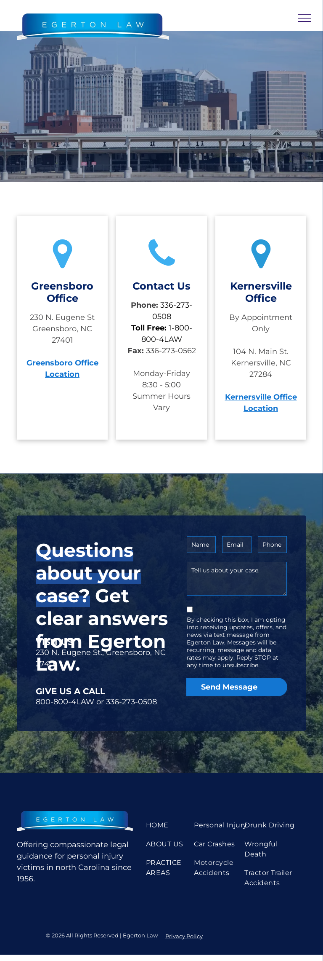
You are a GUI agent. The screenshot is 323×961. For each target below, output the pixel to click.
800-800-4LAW (65, 701)
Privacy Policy (184, 936)
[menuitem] (173, 825)
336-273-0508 (131, 701)
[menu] (304, 18)
